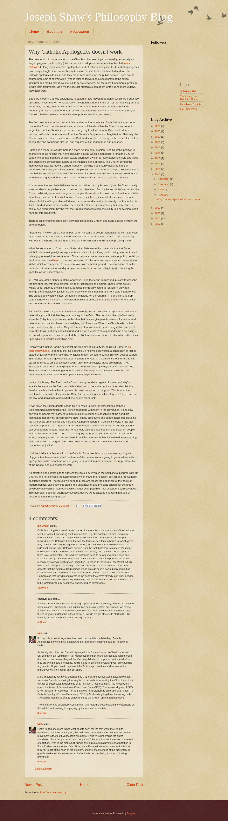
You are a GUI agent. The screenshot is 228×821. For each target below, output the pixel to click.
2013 (158, 158)
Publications (79, 31)
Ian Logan (43, 525)
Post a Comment (43, 768)
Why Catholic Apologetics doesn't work (178, 199)
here (56, 260)
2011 (158, 168)
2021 (158, 126)
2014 (158, 152)
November (164, 184)
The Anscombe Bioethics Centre (189, 98)
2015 (158, 147)
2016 (158, 142)
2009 (158, 207)
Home (34, 31)
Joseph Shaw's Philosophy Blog (99, 16)
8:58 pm (42, 713)
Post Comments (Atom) (53, 792)
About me (54, 31)
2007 (158, 218)
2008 (158, 213)
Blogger (131, 813)
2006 (158, 223)
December (164, 178)
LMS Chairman (188, 109)
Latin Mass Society (190, 104)
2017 (158, 136)
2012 (158, 163)
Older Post (135, 785)
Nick (40, 633)
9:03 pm (42, 761)
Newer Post (34, 785)
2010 (158, 174)
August (162, 189)
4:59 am (42, 622)
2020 (158, 131)
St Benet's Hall (188, 91)
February (163, 195)
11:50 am (43, 587)
